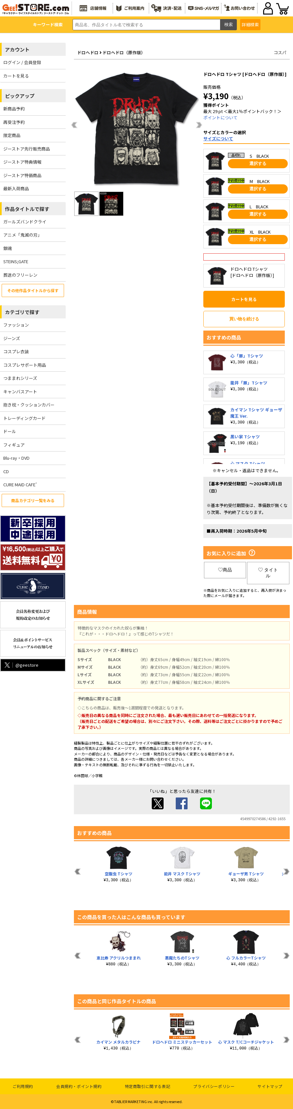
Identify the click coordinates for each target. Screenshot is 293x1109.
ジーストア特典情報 (22, 162)
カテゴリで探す (22, 312)
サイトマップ (270, 1086)
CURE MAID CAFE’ (20, 484)
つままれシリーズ (20, 378)
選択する (257, 163)
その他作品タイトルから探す (32, 290)
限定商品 (11, 135)
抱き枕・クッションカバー (29, 405)
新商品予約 (14, 108)
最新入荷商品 (16, 188)
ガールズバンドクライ (24, 222)
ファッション (16, 325)
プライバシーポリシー (214, 1086)
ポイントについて (220, 117)
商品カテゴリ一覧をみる (33, 500)
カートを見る (16, 76)
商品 (225, 569)
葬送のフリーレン (20, 275)
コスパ (280, 52)
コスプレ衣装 (16, 351)
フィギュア (14, 445)
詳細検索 (250, 24)
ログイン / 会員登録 (22, 62)
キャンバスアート (20, 391)
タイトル (268, 572)
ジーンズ (11, 338)
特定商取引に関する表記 (147, 1086)
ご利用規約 (22, 1086)
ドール (9, 431)
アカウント (17, 49)
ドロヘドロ (88, 52)
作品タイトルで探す (27, 208)
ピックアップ (19, 95)
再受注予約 (14, 122)
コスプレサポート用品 (24, 365)
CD (6, 471)
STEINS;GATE (15, 261)
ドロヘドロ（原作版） (123, 52)
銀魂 (7, 248)
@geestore (20, 665)
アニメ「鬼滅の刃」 (22, 235)
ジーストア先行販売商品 (26, 149)
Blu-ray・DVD (16, 458)
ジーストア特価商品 (22, 175)
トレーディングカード (24, 418)
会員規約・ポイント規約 (79, 1086)
